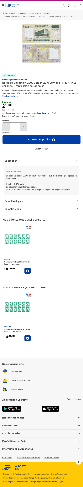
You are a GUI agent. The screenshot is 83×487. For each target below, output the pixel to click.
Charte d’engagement (59, 474)
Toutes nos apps (74, 399)
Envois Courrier (41, 433)
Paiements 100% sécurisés (20, 380)
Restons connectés (41, 417)
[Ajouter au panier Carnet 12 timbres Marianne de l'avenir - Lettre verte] (27, 270)
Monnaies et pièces (27, 13)
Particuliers (7, 457)
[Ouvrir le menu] (3, 5)
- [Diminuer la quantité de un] (6, 127)
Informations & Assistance (41, 449)
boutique (14, 13)
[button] (74, 5)
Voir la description (10, 96)
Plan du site (7, 474)
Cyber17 (62, 482)
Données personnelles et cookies (15, 482)
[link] (14, 467)
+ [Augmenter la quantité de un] (23, 127)
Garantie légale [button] (41, 149)
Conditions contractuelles (39, 474)
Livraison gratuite (17, 389)
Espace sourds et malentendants (51, 478)
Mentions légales (20, 474)
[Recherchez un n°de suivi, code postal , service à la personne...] (63, 6)
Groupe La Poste (51, 457)
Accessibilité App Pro (29, 478)
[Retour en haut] (78, 462)
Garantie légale (41, 209)
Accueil (5, 13)
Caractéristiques (41, 201)
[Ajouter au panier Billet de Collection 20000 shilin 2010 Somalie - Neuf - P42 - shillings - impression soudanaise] (41, 139)
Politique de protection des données (43, 482)
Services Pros (41, 425)
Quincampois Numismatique (14, 79)
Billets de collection (44, 13)
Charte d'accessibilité (11, 478)
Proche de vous (16, 371)
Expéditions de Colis (41, 441)
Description (41, 160)
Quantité (5, 120)
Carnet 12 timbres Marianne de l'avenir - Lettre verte (17, 263)
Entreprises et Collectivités (28, 457)
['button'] (13, 5)
